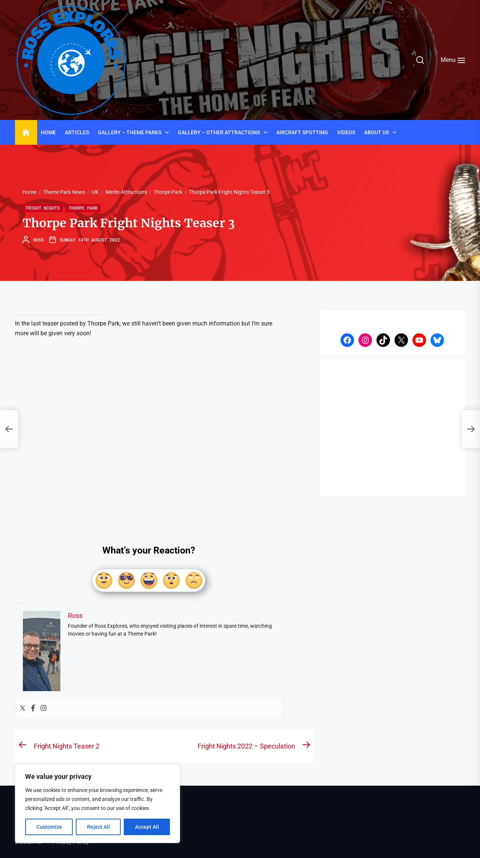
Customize (49, 827)
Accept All (147, 827)
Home (48, 132)
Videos (346, 132)
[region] (97, 803)
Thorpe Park (83, 208)
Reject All (98, 827)
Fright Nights (43, 208)
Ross (38, 240)
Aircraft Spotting (302, 132)
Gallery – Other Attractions (219, 132)
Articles (77, 132)
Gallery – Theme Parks (129, 132)
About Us (376, 132)
